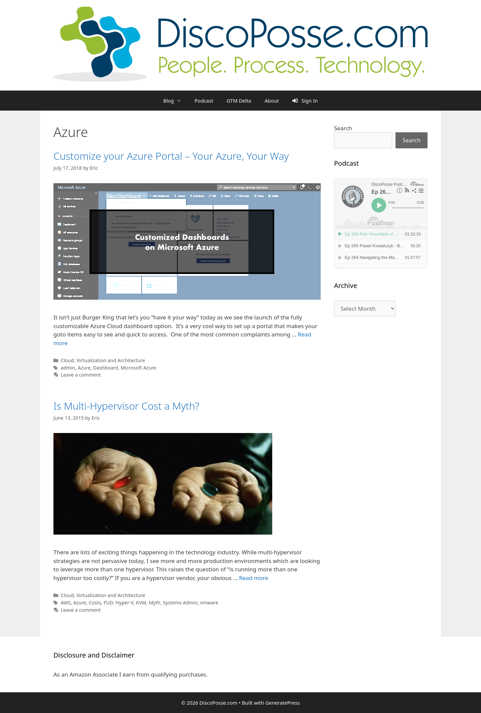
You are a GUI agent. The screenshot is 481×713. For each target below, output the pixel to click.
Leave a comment (81, 375)
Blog (175, 101)
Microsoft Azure (138, 368)
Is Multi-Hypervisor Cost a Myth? (126, 406)
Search (343, 128)
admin (68, 368)
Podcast (204, 100)
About (272, 100)
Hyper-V (125, 602)
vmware (209, 602)
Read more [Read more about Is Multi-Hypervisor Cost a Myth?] (253, 578)
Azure (84, 368)
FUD (108, 602)
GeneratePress (282, 702)
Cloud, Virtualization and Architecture (103, 360)
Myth (154, 602)
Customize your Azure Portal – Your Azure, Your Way (171, 156)
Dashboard (105, 368)
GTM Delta (238, 100)
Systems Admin (180, 602)
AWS (66, 602)
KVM (141, 602)
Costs (95, 602)
